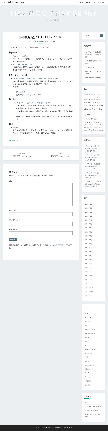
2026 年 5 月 (89, 204)
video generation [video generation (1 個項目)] (97, 127)
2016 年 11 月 (89, 288)
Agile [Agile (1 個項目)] (85, 94)
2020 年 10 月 (89, 228)
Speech (88, 2)
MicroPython (89, 353)
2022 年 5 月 (89, 216)
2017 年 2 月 (89, 284)
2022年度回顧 (89, 67)
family (87, 337)
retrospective (89, 365)
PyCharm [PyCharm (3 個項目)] (87, 115)
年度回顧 (88, 381)
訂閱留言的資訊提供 (91, 410)
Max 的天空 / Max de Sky (14, 2)
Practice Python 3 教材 (20, 56)
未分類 (87, 385)
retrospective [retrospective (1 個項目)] (89, 124)
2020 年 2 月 (89, 236)
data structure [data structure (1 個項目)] (98, 94)
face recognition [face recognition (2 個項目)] (93, 106)
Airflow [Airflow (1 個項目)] (87, 94)
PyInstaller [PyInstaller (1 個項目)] (94, 115)
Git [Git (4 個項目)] (85, 108)
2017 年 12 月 (89, 276)
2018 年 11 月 (89, 256)
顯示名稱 (13, 211)
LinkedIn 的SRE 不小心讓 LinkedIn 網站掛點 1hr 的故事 (32, 103)
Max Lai (41, 41)
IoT (86, 345)
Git (86, 341)
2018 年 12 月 (89, 252)
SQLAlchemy (89, 369)
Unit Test (88, 373)
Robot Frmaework (51, 130)
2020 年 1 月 (89, 240)
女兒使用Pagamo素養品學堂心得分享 (93, 148)
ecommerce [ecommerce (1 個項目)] (99, 99)
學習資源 (80, 2)
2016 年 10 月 (89, 292)
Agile (94, 2)
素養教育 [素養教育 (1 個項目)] (97, 130)
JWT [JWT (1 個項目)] (87, 109)
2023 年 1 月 (89, 212)
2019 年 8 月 (89, 244)
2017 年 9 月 (89, 280)
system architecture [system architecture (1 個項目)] (96, 124)
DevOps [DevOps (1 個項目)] (92, 99)
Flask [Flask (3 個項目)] (101, 105)
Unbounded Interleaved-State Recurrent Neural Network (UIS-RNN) (35, 78)
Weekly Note (16, 140)
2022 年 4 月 (89, 220)
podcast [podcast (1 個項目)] (95, 112)
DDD (86, 325)
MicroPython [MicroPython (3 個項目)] (97, 109)
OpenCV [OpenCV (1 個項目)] (92, 112)
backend (87, 321)
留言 (11, 181)
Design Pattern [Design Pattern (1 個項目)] (99, 97)
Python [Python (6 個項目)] (88, 118)
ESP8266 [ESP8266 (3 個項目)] (95, 102)
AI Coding (88, 317)
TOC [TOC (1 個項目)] (90, 127)
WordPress (58, 427)
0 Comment (51, 41)
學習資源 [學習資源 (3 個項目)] (90, 130)
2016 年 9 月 (89, 296)
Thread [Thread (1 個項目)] (87, 127)
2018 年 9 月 (89, 264)
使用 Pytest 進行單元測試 (93, 78)
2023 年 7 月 (89, 208)
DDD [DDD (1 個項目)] (85, 97)
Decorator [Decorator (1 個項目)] (88, 97)
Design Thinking (90, 329)
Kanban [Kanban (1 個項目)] (90, 109)
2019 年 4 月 (89, 248)
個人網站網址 (14, 229)
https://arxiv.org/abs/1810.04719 (31, 95)
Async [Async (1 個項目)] (90, 94)
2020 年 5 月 (89, 232)
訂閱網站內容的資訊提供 (93, 406)
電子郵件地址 (14, 220)
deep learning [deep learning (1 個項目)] (92, 97)
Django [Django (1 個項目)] (95, 99)
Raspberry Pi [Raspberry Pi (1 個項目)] (93, 122)
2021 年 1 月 (89, 224)
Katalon (15, 127)
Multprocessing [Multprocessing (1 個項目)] (87, 112)
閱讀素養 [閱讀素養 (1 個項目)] (101, 130)
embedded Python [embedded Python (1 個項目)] (87, 102)
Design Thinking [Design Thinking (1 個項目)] (87, 99)
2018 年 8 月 (89, 268)
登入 (86, 402)
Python (87, 361)
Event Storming (90, 333)
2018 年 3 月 (89, 272)
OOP (86, 357)
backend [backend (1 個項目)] (93, 94)
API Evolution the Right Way (22, 64)
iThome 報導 (20, 92)
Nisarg (71, 427)
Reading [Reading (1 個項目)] (97, 122)
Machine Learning (90, 349)
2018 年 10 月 (89, 260)
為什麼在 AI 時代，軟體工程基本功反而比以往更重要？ (93, 54)
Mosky (22, 59)
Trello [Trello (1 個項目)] (92, 127)
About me (101, 2)
